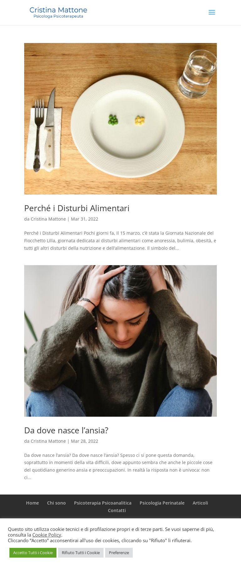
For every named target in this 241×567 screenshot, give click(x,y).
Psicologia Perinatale (162, 503)
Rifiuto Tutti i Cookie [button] (81, 552)
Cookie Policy (46, 535)
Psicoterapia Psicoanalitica (102, 503)
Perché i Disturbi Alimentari (77, 208)
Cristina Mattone (48, 219)
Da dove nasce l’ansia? (66, 430)
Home (32, 503)
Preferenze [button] (119, 552)
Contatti (117, 510)
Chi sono (56, 503)
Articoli (200, 503)
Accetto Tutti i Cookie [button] (33, 552)
